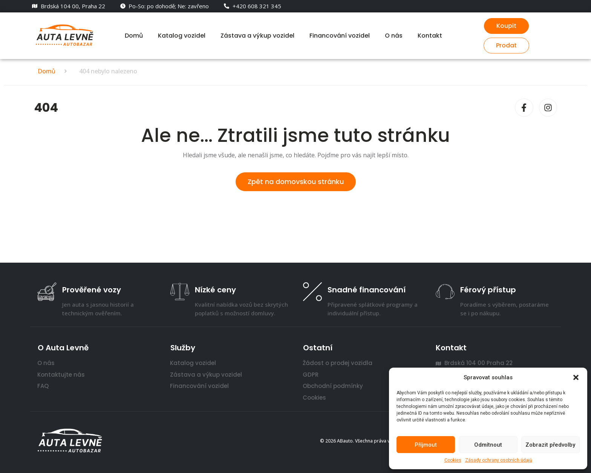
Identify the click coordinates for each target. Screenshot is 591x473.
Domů (134, 35)
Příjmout (426, 444)
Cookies (452, 460)
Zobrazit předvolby (550, 444)
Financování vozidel (339, 35)
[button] (576, 377)
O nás (394, 35)
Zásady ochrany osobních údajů (498, 460)
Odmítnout (488, 444)
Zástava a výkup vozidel (257, 35)
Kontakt (430, 35)
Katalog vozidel (181, 35)
